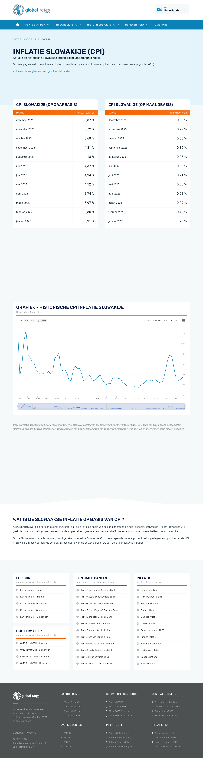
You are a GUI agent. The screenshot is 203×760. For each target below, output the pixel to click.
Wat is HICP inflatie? (164, 737)
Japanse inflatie (147, 657)
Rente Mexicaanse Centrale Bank (95, 643)
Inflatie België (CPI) (117, 742)
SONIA (65, 742)
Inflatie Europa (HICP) (165, 742)
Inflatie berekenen (148, 590)
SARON (65, 733)
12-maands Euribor (71, 715)
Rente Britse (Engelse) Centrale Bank (97, 610)
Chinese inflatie (147, 617)
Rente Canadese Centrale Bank (94, 617)
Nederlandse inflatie (149, 643)
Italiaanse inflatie (148, 650)
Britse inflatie (145, 610)
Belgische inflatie (147, 603)
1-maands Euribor (71, 706)
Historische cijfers (103, 24)
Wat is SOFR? (114, 702)
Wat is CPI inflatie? (117, 733)
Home (16, 39)
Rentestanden (37, 24)
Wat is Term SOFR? (117, 706)
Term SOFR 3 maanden (119, 715)
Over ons (161, 24)
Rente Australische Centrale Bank (95, 596)
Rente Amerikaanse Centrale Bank (95, 590)
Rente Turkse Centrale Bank (92, 657)
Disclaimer (18, 732)
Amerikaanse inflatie (149, 596)
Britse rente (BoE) (162, 711)
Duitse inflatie (146, 623)
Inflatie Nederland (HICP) (166, 746)
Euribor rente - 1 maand (30, 596)
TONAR (65, 746)
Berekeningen (136, 24)
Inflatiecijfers (68, 24)
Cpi (35, 39)
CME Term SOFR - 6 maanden (33, 656)
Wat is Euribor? (69, 702)
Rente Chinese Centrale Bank (93, 623)
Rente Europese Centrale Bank (94, 630)
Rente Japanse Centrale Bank (93, 637)
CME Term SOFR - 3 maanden (33, 650)
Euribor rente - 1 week (29, 590)
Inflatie (26, 39)
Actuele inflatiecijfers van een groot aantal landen (42, 71)
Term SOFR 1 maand (118, 711)
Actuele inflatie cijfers (164, 733)
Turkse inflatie (146, 663)
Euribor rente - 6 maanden (31, 610)
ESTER (65, 737)
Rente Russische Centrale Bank (94, 650)
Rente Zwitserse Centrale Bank (94, 663)
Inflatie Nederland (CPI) (119, 746)
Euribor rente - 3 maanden (31, 603)
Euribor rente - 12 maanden (32, 617)
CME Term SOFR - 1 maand (32, 643)
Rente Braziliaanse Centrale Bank (95, 603)
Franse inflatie (146, 637)
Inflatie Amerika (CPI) (118, 737)
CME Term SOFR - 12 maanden (34, 663)
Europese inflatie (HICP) (151, 630)
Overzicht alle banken (164, 702)
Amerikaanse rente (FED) (166, 706)
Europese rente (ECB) (164, 715)
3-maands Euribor (71, 711)
